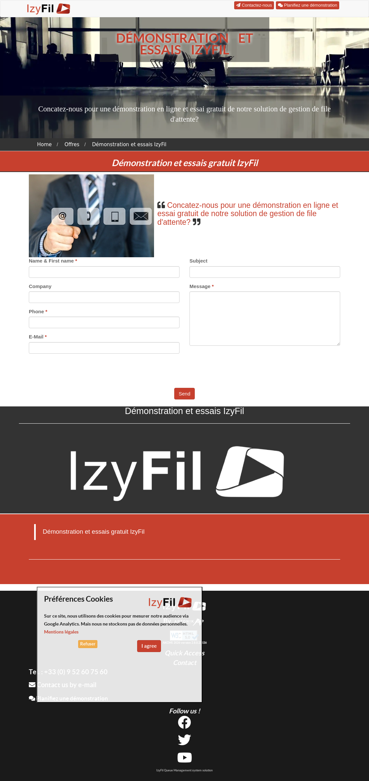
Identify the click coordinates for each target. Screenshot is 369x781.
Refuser (87, 643)
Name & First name (51, 261)
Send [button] (184, 393)
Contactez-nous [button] (254, 5)
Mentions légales (61, 631)
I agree (149, 646)
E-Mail (36, 336)
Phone (36, 311)
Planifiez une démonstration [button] (307, 5)
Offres (72, 145)
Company (40, 286)
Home (44, 145)
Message (199, 286)
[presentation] (185, 372)
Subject (198, 261)
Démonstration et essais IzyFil (129, 145)
